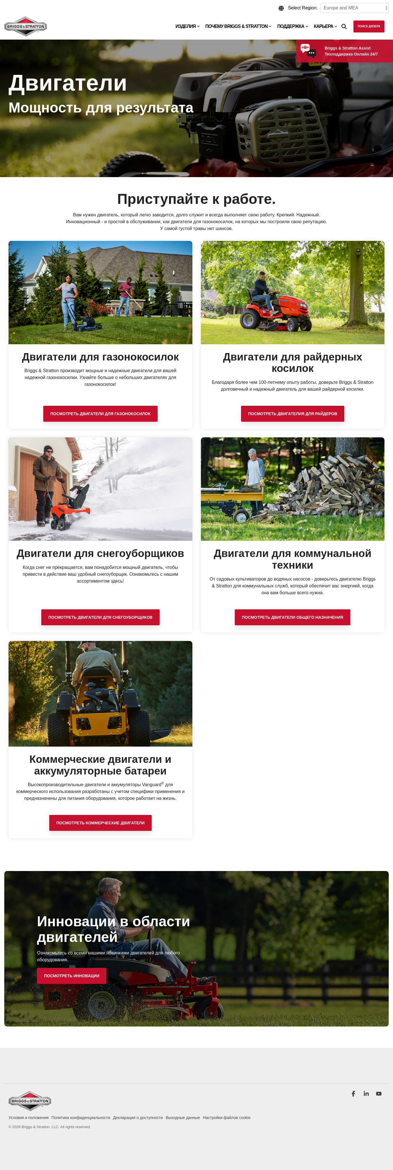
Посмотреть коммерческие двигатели (100, 823)
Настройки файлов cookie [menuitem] (227, 1117)
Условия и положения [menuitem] (29, 1117)
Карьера (325, 26)
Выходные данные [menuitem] (183, 1117)
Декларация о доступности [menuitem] (138, 1117)
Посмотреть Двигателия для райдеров (292, 413)
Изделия (188, 26)
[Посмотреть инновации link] (71, 976)
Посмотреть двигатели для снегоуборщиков (100, 617)
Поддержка (292, 26)
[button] (354, 1094)
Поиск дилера (369, 26)
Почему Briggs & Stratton (238, 26)
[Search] (344, 26)
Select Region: (303, 7)
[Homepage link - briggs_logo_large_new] (30, 1108)
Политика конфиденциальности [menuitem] (81, 1117)
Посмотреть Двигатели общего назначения (292, 617)
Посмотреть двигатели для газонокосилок (100, 413)
